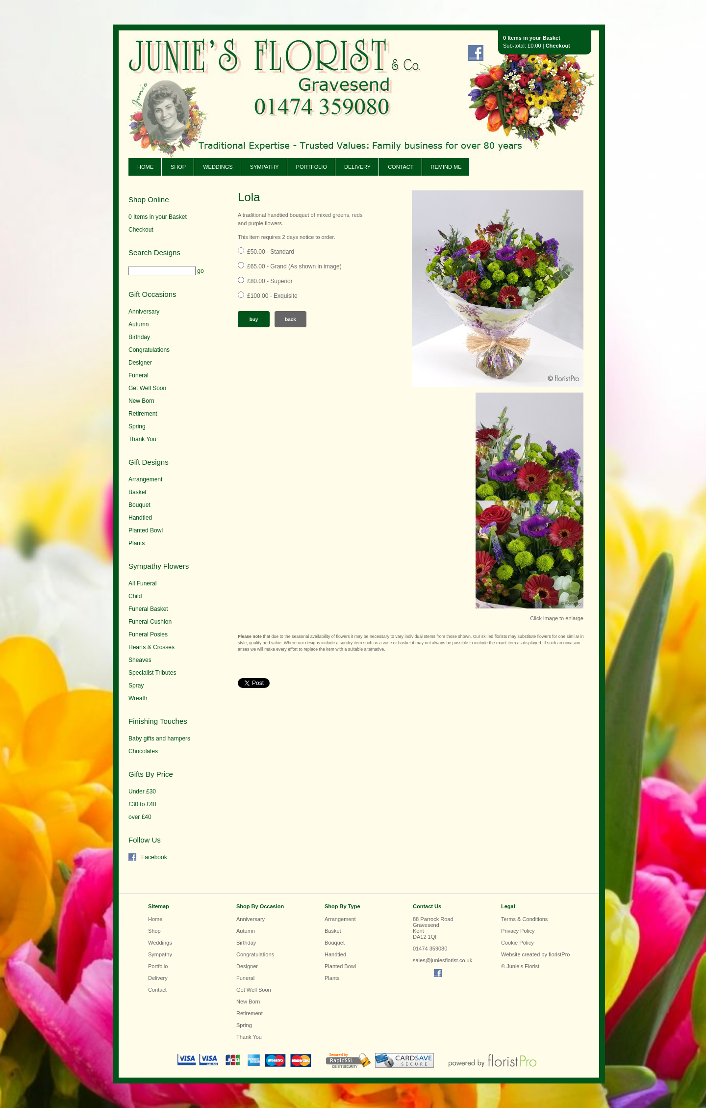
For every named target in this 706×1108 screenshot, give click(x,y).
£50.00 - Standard (270, 251)
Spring (137, 426)
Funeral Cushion (150, 621)
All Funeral (142, 583)
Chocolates (143, 751)
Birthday (139, 337)
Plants (136, 543)
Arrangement (145, 479)
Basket (137, 492)
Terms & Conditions (524, 919)
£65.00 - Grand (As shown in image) (294, 266)
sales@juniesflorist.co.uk (442, 960)
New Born (141, 400)
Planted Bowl (145, 530)
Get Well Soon (147, 388)
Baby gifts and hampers (159, 738)
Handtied (140, 517)
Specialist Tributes (152, 672)
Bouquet (139, 504)
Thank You (142, 439)
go (200, 270)
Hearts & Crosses (151, 647)
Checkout (558, 46)
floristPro (559, 954)
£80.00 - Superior (270, 281)
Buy (254, 319)
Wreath (137, 698)
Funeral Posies (148, 634)
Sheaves (139, 660)
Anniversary (143, 311)
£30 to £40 (142, 804)
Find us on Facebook (475, 53)
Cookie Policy (517, 943)
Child (135, 596)
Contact (400, 167)
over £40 (139, 817)
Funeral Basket (148, 609)
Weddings (218, 167)
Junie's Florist (260, 78)
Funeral (138, 375)
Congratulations (149, 349)
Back (290, 319)
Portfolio (311, 167)
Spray (136, 685)
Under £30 (142, 791)
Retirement (142, 413)
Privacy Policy (517, 931)
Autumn (138, 324)
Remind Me (446, 167)
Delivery (357, 167)
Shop (178, 167)
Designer (140, 362)
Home (145, 167)
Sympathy (264, 167)
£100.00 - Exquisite (272, 295)
